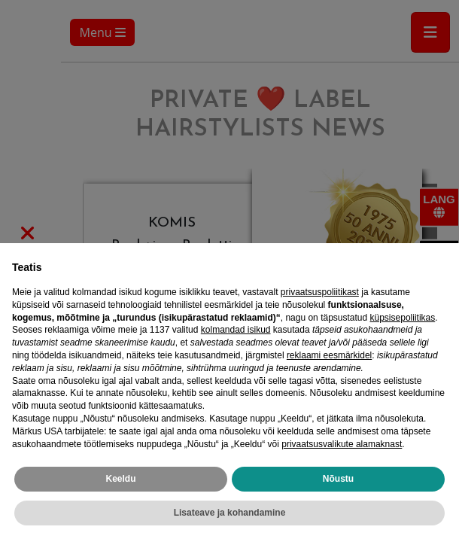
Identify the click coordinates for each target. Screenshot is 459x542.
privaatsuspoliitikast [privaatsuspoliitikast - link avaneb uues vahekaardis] (320, 292)
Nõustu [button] (338, 478)
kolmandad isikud (236, 329)
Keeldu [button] (120, 478)
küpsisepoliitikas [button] (403, 317)
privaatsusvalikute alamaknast (341, 444)
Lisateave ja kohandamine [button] (230, 512)
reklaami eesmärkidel (329, 355)
